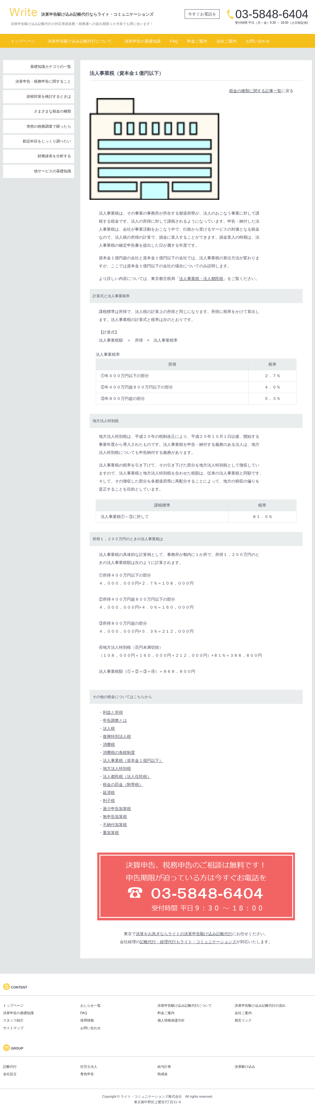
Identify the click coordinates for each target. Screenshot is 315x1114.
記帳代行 (10, 1066)
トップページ (23, 41)
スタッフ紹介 (13, 1020)
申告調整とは (115, 720)
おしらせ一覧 (90, 1005)
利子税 (109, 800)
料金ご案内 (197, 41)
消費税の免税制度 (119, 752)
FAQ (174, 41)
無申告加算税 (115, 816)
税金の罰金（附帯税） (123, 784)
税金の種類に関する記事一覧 (255, 90)
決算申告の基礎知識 (142, 41)
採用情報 (87, 1020)
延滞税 (109, 792)
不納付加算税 (115, 824)
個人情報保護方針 (171, 1020)
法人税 (109, 728)
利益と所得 (113, 712)
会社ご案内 (226, 41)
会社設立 (10, 1074)
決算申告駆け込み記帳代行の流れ (260, 1005)
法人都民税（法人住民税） (127, 776)
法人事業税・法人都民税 (201, 278)
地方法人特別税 (117, 768)
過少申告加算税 (117, 808)
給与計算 (164, 1066)
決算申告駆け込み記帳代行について (80, 41)
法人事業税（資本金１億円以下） (133, 760)
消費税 (109, 744)
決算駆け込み (245, 1066)
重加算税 (111, 832)
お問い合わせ (258, 41)
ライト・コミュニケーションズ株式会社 (151, 1096)
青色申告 (87, 1074)
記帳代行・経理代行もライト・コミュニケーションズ (188, 941)
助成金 (163, 1074)
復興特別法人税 (117, 736)
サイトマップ (13, 1028)
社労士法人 (88, 1066)
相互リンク (243, 1020)
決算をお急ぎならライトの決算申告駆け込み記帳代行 (184, 933)
